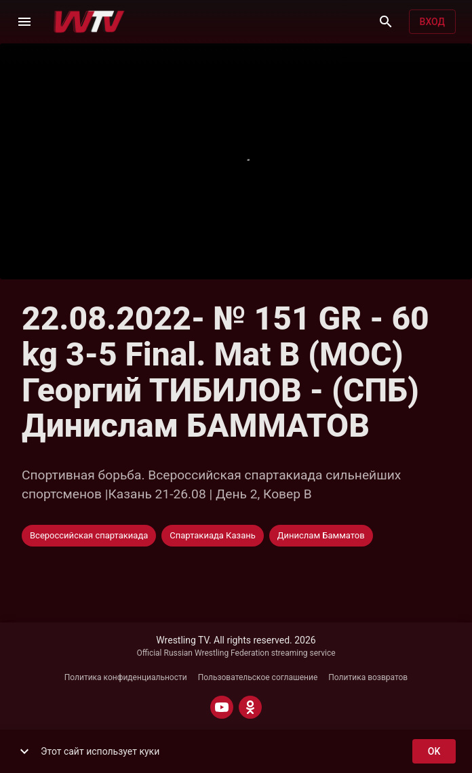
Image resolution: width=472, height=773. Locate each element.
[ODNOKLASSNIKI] (250, 707)
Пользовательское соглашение (258, 677)
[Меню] (24, 21)
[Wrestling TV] (89, 22)
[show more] (24, 751)
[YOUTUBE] (221, 707)
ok (434, 751)
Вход (432, 22)
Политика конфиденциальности (125, 677)
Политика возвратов (368, 677)
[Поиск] (386, 21)
